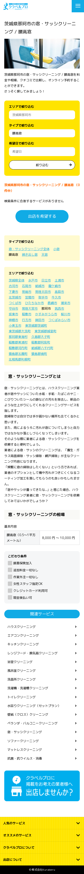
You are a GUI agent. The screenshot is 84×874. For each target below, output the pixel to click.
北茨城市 (15, 297)
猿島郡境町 (39, 354)
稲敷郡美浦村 (18, 342)
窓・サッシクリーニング (24, 732)
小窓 (56, 249)
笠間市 (29, 297)
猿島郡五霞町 (18, 354)
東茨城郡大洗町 (20, 331)
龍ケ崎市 (54, 286)
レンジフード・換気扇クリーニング (32, 653)
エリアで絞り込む (21, 106)
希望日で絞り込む (21, 143)
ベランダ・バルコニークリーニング (32, 723)
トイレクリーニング (21, 697)
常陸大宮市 (30, 308)
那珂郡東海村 (18, 337)
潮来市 (65, 303)
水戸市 (33, 280)
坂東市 (13, 314)
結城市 (40, 286)
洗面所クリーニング (21, 679)
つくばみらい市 (59, 320)
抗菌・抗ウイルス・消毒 (24, 758)
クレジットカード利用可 (30, 590)
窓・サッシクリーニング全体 (29, 249)
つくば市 (15, 303)
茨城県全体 (16, 280)
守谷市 (13, 308)
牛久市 (56, 297)
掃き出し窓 (30, 254)
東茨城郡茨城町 (36, 325)
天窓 (44, 254)
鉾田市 (40, 320)
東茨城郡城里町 (45, 331)
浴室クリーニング (19, 662)
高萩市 (59, 292)
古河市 (13, 286)
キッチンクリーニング (23, 644)
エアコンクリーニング (23, 635)
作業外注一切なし (25, 577)
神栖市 (13, 320)
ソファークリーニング (23, 741)
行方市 (26, 320)
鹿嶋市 (52, 303)
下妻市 (13, 292)
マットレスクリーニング (24, 749)
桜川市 (65, 314)
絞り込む (42, 165)
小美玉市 (15, 325)
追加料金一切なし (25, 570)
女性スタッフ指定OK (28, 584)
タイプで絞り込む (21, 125)
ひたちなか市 (34, 303)
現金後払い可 (22, 597)
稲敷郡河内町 (18, 348)
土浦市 (59, 280)
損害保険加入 (22, 563)
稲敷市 (26, 314)
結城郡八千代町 (42, 348)
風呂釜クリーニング (21, 670)
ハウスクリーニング (21, 627)
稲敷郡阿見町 (40, 342)
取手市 (43, 297)
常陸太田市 (43, 292)
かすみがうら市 (46, 314)
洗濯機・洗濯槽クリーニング (27, 688)
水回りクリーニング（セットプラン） (34, 706)
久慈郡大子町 (40, 337)
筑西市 (59, 308)
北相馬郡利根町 (20, 359)
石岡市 (26, 286)
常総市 (26, 292)
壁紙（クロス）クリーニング (27, 714)
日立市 (46, 280)
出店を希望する (42, 216)
